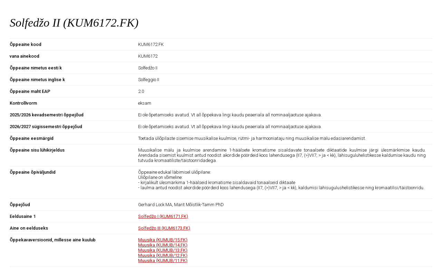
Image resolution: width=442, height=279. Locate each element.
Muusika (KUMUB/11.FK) (163, 260)
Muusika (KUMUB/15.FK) (163, 239)
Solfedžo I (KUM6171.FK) (163, 216)
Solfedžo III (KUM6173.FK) (164, 228)
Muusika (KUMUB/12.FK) (163, 255)
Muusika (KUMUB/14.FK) (163, 245)
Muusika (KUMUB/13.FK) (163, 250)
